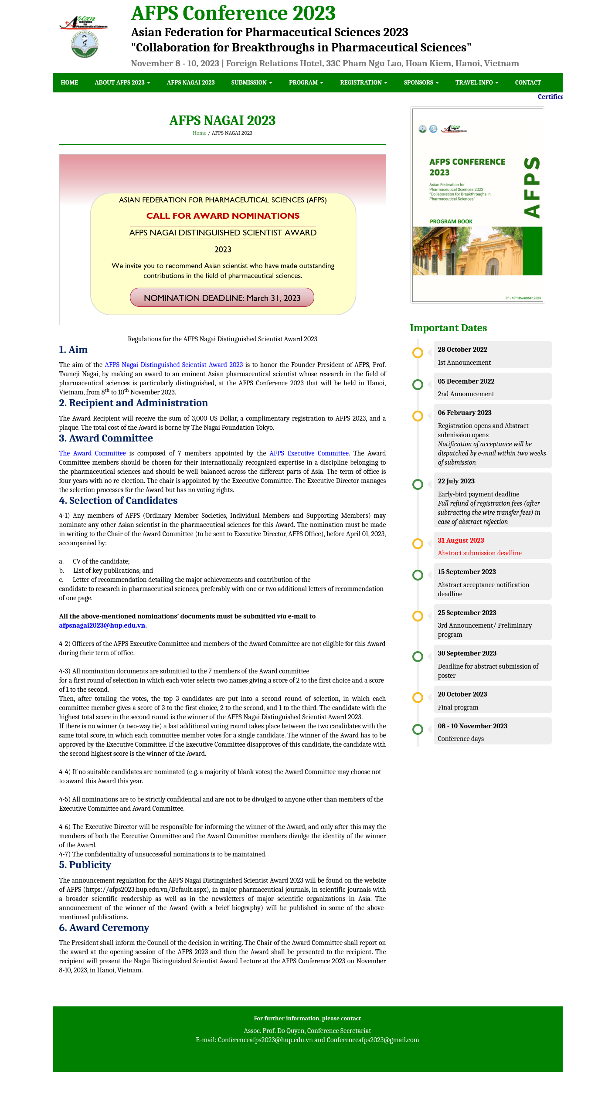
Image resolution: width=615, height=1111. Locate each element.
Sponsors (421, 82)
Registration (363, 82)
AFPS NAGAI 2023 (191, 82)
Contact (528, 82)
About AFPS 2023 (122, 82)
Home (69, 82)
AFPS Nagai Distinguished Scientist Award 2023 (175, 365)
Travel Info (477, 82)
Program (306, 82)
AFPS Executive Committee (309, 453)
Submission (251, 82)
